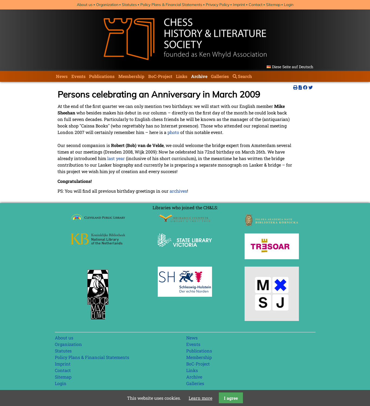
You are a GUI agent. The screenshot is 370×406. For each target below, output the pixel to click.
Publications (102, 76)
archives (178, 191)
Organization (107, 4)
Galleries (220, 76)
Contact (256, 4)
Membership (131, 76)
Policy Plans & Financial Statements (171, 4)
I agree (231, 398)
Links (181, 76)
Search (245, 76)
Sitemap (273, 4)
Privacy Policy (217, 4)
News (62, 76)
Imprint (239, 4)
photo (173, 132)
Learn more (200, 398)
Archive (199, 76)
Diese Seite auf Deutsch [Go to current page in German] (292, 66)
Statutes (129, 4)
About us (85, 4)
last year (116, 158)
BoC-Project (160, 76)
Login (288, 4)
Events (78, 76)
